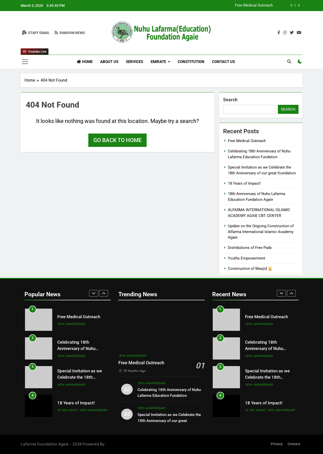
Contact (294, 444)
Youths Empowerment (246, 258)
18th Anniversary (71, 324)
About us (109, 61)
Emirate (158, 61)
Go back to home (117, 140)
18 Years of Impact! (244, 183)
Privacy (277, 444)
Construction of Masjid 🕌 (250, 268)
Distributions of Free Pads (250, 247)
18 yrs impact (67, 410)
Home (85, 61)
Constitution (191, 61)
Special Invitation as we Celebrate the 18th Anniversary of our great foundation (169, 420)
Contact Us (223, 61)
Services (134, 61)
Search (230, 99)
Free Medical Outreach (254, 6)
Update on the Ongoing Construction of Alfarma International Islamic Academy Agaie (261, 232)
